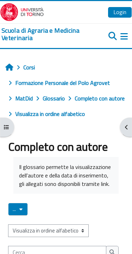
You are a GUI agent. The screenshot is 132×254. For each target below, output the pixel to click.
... (20, 209)
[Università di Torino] (22, 11)
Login (119, 12)
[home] (44, 34)
